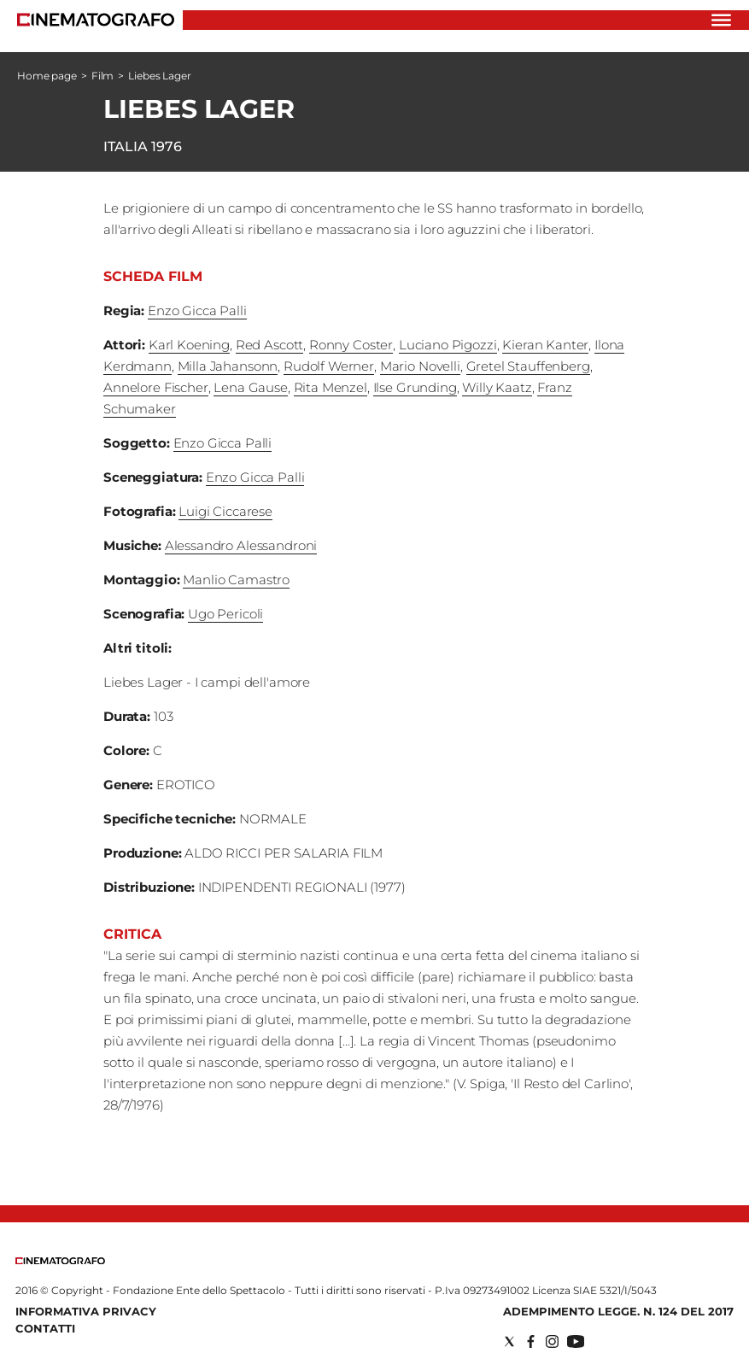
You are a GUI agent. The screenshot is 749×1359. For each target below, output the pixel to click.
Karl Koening (189, 345)
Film (102, 75)
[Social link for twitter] (509, 1341)
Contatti (45, 1328)
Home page (47, 75)
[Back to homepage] (60, 1260)
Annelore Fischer (155, 387)
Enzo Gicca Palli (197, 310)
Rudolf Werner (329, 366)
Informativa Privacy (85, 1311)
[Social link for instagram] (552, 1341)
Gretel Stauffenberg (528, 366)
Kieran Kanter (545, 345)
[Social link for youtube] (575, 1341)
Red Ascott (270, 345)
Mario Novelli (420, 366)
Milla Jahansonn (228, 366)
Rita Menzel (330, 387)
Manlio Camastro (236, 579)
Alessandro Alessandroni (241, 545)
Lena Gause (251, 387)
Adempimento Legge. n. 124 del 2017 (618, 1311)
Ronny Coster (351, 345)
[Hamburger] (721, 20)
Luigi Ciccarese (225, 511)
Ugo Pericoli (225, 614)
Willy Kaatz (496, 387)
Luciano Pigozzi (448, 345)
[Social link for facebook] (530, 1341)
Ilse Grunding (415, 387)
